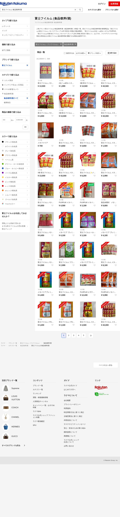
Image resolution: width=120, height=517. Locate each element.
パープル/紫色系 (15, 173)
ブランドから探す (112, 10)
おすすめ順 (80, 53)
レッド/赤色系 (15, 186)
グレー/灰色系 (15, 151)
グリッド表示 (94, 53)
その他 (40, 80)
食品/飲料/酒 (70, 44)
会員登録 (114, 4)
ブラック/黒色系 (15, 142)
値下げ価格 (15, 50)
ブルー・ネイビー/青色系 (15, 168)
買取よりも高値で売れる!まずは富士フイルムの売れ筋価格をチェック (15, 226)
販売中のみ (69, 53)
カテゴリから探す (94, 10)
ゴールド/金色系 (15, 199)
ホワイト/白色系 (15, 146)
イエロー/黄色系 (15, 177)
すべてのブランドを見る (11, 445)
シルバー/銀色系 (15, 195)
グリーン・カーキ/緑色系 (15, 164)
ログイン (102, 4)
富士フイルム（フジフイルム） (49, 44)
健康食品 (16, 102)
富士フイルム (15, 65)
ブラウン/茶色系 (15, 155)
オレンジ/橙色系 (15, 190)
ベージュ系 (15, 160)
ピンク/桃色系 (15, 182)
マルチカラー (15, 204)
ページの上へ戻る (105, 365)
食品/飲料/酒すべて (16, 98)
